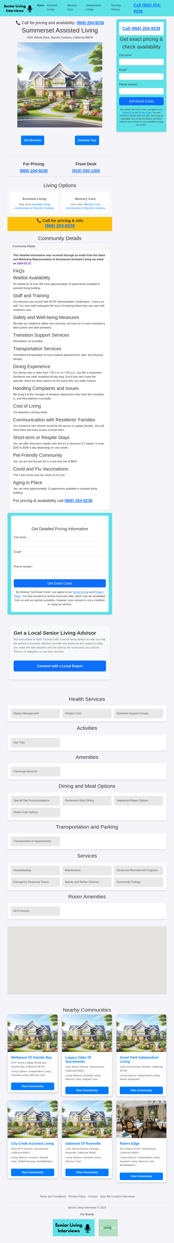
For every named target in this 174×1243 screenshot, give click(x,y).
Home (40, 5)
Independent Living (93, 7)
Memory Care (72, 7)
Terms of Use (81, 592)
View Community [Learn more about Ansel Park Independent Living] (141, 1090)
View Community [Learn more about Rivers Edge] (141, 1176)
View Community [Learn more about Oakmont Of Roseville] (87, 1172)
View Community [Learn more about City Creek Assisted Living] (33, 1172)
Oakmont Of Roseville (83, 1143)
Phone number (23, 566)
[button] (87, 957)
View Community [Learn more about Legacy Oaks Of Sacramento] (87, 1090)
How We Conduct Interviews (117, 1196)
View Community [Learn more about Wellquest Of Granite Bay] (33, 1086)
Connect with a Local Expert (60, 666)
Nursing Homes (115, 7)
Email (18, 551)
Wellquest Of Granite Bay (31, 1057)
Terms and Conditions (53, 1196)
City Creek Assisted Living (32, 1143)
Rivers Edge (130, 1143)
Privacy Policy (145, 112)
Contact (93, 1196)
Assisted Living (52, 7)
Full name (20, 537)
